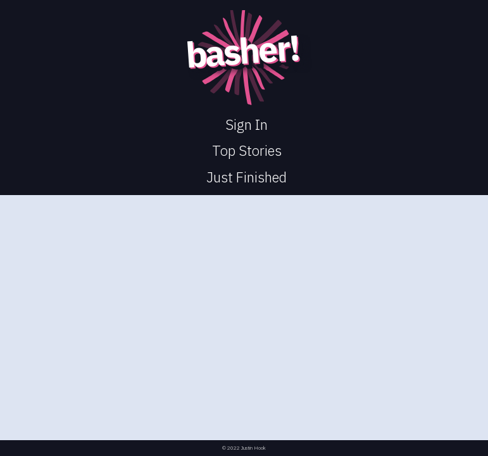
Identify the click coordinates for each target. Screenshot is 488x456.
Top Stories (247, 150)
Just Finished (246, 177)
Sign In (246, 124)
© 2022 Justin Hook (244, 448)
